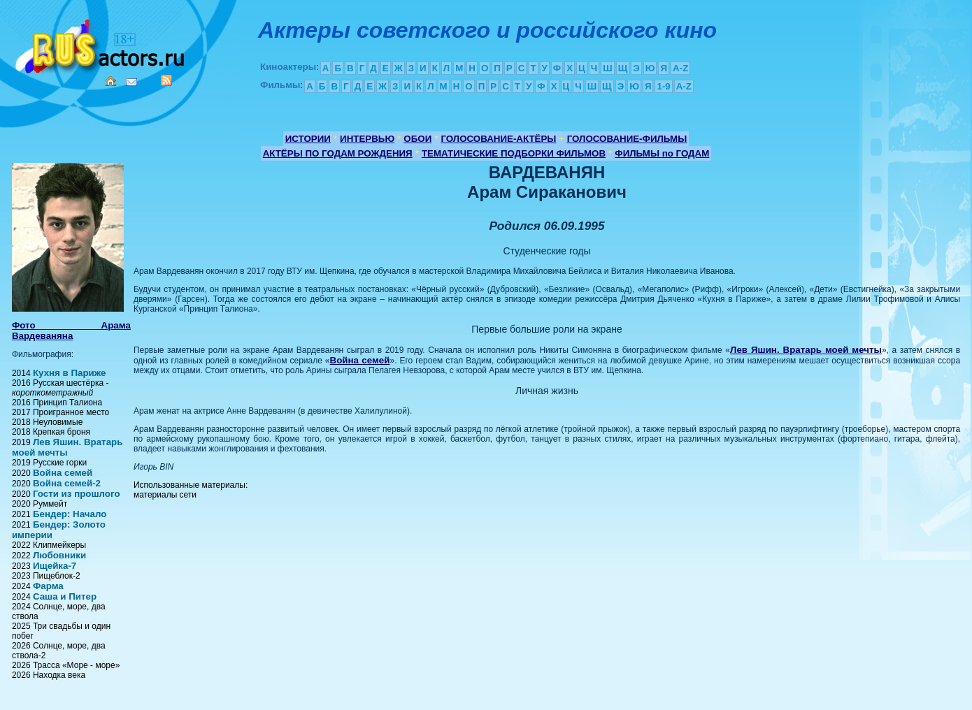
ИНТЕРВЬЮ (367, 138)
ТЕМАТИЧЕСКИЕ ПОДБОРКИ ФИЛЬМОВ (514, 153)
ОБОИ (417, 138)
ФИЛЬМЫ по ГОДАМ (662, 153)
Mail (131, 82)
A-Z (680, 68)
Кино (101, 43)
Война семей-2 (67, 483)
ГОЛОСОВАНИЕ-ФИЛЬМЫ (627, 138)
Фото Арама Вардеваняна (71, 330)
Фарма (48, 586)
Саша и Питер (65, 596)
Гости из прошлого (76, 493)
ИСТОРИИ (308, 138)
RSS (166, 80)
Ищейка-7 (54, 565)
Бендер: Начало (70, 514)
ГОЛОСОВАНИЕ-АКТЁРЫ (498, 138)
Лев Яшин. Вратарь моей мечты (67, 447)
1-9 (663, 86)
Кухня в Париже (69, 373)
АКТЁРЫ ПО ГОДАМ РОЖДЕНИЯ (338, 153)
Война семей (62, 473)
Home (110, 81)
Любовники (59, 555)
